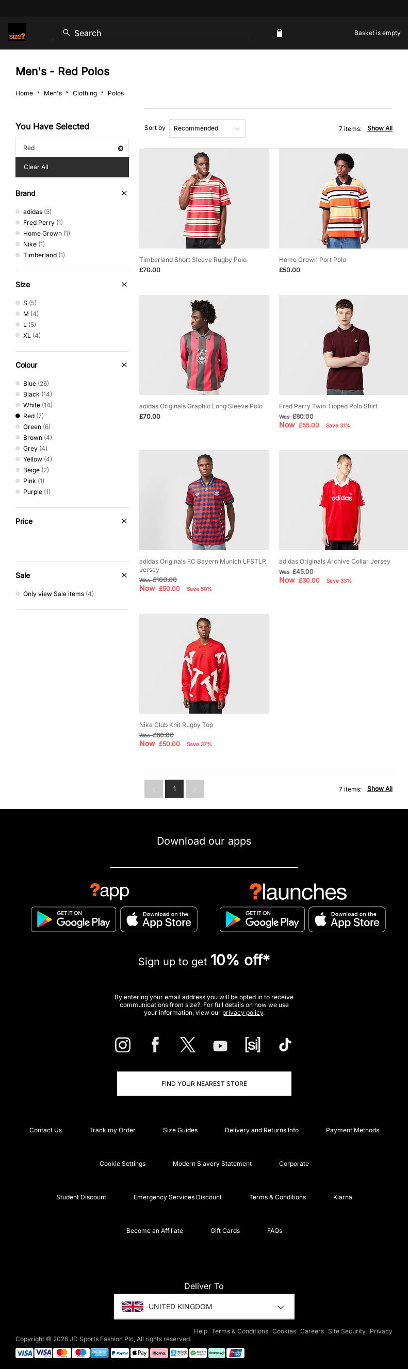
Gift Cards (225, 1230)
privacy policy (242, 1012)
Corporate (294, 1163)
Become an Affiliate (154, 1230)
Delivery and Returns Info (262, 1130)
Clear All (36, 167)
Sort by (155, 127)
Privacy (381, 1331)
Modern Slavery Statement (212, 1163)
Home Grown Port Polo (312, 259)
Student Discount (81, 1197)
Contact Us (45, 1130)
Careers (312, 1331)
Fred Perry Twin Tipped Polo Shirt (328, 406)
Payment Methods (352, 1130)
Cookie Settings (122, 1163)
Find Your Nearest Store (204, 1083)
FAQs (274, 1230)
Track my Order (112, 1130)
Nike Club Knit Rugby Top (176, 725)
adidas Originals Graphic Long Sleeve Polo (201, 406)
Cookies (284, 1331)
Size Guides (180, 1130)
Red (73, 148)
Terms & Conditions (277, 1197)
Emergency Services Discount (178, 1197)
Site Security (347, 1331)
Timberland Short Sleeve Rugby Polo (193, 259)
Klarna (342, 1197)
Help (200, 1331)
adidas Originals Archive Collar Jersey (334, 561)
